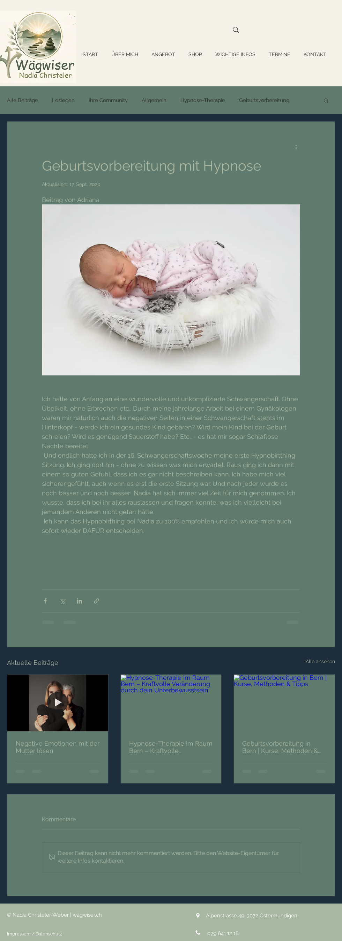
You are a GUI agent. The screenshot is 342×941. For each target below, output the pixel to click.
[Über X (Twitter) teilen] (62, 601)
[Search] (236, 29)
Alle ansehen (320, 661)
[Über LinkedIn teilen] (79, 601)
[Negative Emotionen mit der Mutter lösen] (57, 703)
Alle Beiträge (22, 100)
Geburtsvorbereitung (264, 100)
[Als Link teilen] (96, 601)
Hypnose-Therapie (202, 100)
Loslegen (63, 100)
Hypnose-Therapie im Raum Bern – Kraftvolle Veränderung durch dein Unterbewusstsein (171, 747)
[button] (326, 100)
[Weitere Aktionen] (296, 146)
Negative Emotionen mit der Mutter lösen (57, 747)
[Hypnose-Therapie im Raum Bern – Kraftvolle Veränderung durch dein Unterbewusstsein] (171, 703)
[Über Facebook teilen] (45, 601)
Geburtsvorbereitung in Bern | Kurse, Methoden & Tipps (280, 747)
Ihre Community (108, 100)
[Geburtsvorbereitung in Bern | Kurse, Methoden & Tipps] (284, 703)
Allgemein (154, 100)
